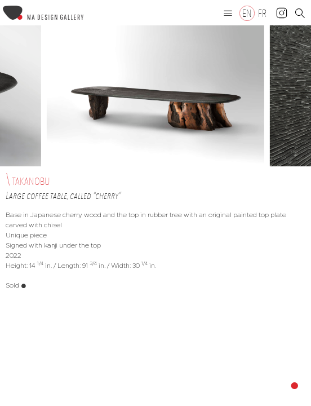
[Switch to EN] (247, 13)
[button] (228, 13)
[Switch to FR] (262, 13)
